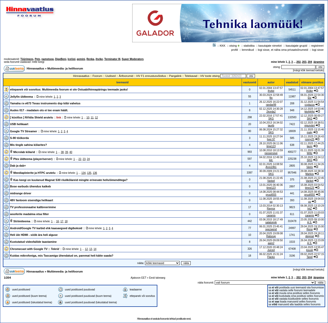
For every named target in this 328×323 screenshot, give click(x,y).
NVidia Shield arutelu (39, 117)
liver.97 (271, 139)
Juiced (271, 250)
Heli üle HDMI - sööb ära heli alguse (34, 234)
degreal (309, 236)
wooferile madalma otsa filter (29, 214)
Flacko (271, 257)
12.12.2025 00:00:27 (312, 115)
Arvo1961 (270, 167)
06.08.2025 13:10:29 (312, 205)
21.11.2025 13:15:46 (312, 129)
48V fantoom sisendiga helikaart (31, 200)
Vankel (271, 180)
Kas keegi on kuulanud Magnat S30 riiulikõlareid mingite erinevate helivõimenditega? (70, 179)
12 (96, 117)
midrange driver (20, 193)
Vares (309, 167)
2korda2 (271, 111)
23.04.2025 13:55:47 (312, 247)
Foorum (97, 75)
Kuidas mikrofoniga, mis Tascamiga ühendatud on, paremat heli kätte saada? (61, 255)
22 (79, 159)
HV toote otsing (210, 75)
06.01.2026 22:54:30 (312, 95)
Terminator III (112, 59)
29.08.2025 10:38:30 (312, 171)
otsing (233, 45)
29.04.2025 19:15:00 (312, 226)
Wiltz (309, 153)
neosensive (271, 153)
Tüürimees (26, 59)
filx (271, 97)
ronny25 (309, 139)
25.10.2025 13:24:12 (312, 157)
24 (88, 159)
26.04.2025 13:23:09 (312, 240)
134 (83, 172)
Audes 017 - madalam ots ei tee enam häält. (39, 110)
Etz (309, 97)
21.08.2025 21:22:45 (312, 178)
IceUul (71, 59)
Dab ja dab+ (18, 165)
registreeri (317, 45)
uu (271, 201)
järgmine (318, 61)
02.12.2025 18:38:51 (312, 122)
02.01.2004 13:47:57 (312, 88)
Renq (309, 229)
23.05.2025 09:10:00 (312, 219)
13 (90, 249)
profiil (234, 49)
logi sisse (318, 49)
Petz (37, 59)
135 (89, 172)
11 (92, 117)
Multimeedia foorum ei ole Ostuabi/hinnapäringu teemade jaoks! (85, 89)
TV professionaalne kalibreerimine (33, 207)
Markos (309, 174)
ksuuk (309, 250)
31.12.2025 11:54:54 (312, 101)
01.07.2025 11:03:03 (312, 212)
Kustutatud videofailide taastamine (33, 241)
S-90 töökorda (19, 137)
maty (309, 132)
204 (310, 61)
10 (87, 117)
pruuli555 (271, 194)
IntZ (310, 208)
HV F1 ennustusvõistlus (151, 75)
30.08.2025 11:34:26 (312, 164)
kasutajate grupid (296, 45)
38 (62, 152)
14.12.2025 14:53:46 (312, 108)
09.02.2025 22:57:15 (312, 254)
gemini (81, 59)
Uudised (110, 75)
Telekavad (190, 75)
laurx (309, 146)
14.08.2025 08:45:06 (312, 191)
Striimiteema (21, 221)
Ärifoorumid (126, 75)
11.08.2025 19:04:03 (312, 198)
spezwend (271, 229)
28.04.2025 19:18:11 (312, 233)
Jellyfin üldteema (21, 96)
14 (95, 249)
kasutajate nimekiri (270, 45)
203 (304, 61)
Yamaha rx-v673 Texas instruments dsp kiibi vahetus (45, 103)
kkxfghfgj (309, 111)
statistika (249, 45)
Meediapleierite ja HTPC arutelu (34, 172)
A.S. (309, 222)
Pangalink (175, 75)
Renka (90, 59)
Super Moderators (133, 59)
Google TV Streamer (23, 131)
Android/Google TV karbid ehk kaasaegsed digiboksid (46, 228)
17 (61, 221)
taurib (271, 125)
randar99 (271, 104)
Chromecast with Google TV (34, 248)
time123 (271, 146)
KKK (222, 45)
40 (70, 152)
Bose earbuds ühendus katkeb (30, 186)
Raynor (271, 208)
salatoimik (270, 222)
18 (66, 221)
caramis (270, 215)
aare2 (271, 243)
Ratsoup (271, 236)
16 (57, 221)
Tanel (309, 257)
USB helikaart (19, 124)
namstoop (48, 59)
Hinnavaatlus (35, 68)
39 (66, 152)
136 (95, 172)
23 (84, 159)
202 (298, 61)
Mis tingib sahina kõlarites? (28, 144)
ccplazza (310, 104)
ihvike (99, 59)
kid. (271, 160)
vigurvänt (309, 125)
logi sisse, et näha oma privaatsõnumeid (283, 49)
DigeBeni (60, 59)
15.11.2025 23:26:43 (312, 136)
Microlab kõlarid (24, 152)
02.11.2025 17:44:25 (312, 143)
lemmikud (248, 49)
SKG (271, 118)
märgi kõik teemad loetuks (308, 70)
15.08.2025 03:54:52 (312, 185)
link (58, 117)
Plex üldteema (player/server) (33, 158)
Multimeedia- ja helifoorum (65, 68)
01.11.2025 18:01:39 (312, 150)
